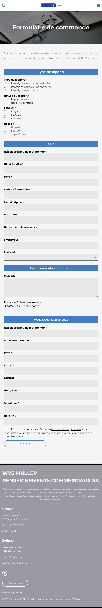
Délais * (9, 123)
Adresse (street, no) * (18, 340)
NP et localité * (13, 164)
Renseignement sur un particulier (30, 83)
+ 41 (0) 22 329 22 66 (86, 58)
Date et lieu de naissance (20, 227)
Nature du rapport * (16, 95)
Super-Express (19, 134)
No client (10, 415)
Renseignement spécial (24, 90)
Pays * (8, 176)
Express (15, 130)
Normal (15, 127)
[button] (25, 443)
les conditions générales (66, 429)
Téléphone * (11, 403)
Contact (9, 377)
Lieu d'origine (13, 202)
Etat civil (9, 252)
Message (9, 275)
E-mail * (9, 365)
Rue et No (10, 214)
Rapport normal (20, 99)
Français (16, 114)
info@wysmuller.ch (40, 58)
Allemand (16, 118)
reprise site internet (61, 599)
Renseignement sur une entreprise (31, 86)
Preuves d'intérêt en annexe (22, 302)
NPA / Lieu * (11, 390)
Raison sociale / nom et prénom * (25, 151)
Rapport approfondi (22, 102)
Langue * (10, 107)
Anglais (15, 111)
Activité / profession (17, 189)
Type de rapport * (15, 79)
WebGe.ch (77, 599)
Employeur (11, 239)
